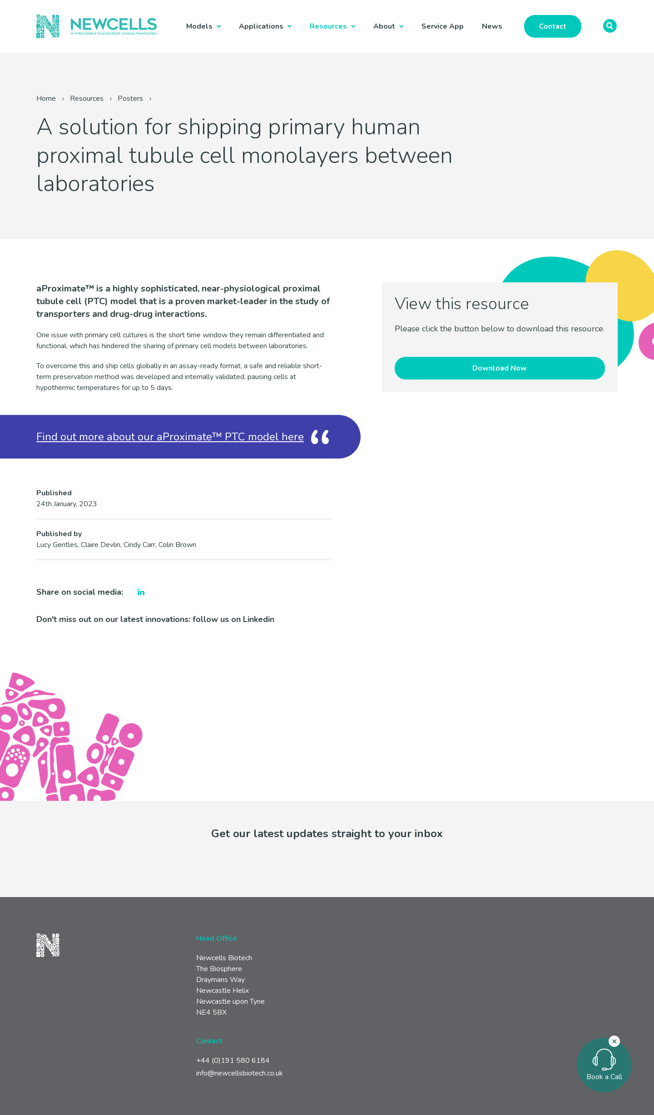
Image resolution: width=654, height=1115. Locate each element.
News (492, 26)
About (384, 26)
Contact (552, 26)
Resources (328, 26)
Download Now (499, 368)
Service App (442, 26)
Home (46, 99)
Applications (261, 26)
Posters (130, 99)
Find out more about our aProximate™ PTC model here (170, 436)
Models (199, 26)
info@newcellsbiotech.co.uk (239, 1073)
